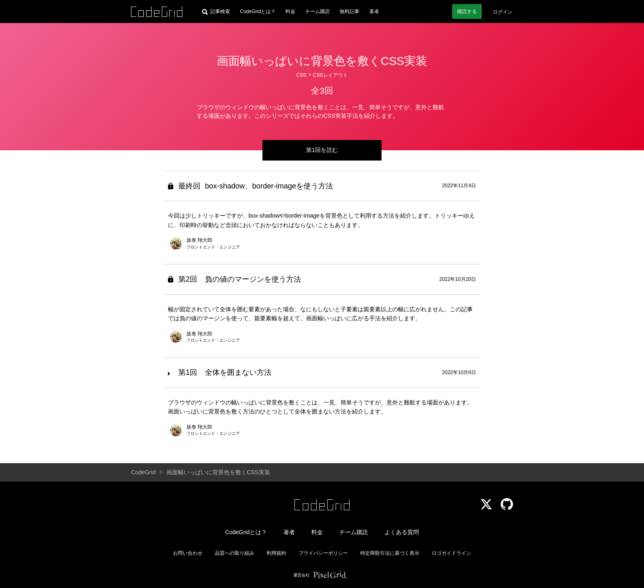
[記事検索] (216, 11)
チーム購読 (317, 11)
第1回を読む (322, 150)
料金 (290, 11)
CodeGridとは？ (258, 11)
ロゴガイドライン (451, 553)
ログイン (503, 12)
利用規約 (276, 553)
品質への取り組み (234, 553)
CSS (301, 75)
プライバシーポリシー (323, 553)
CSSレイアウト (330, 75)
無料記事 (349, 11)
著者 (374, 11)
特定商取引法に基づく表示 (389, 553)
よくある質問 (401, 532)
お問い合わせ (187, 553)
